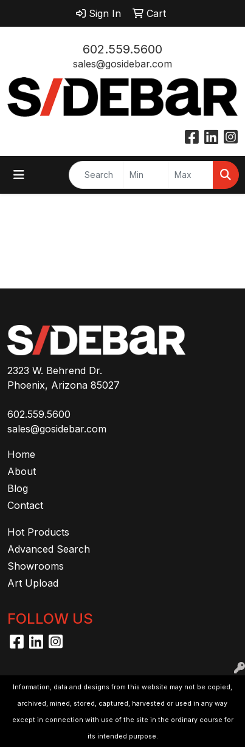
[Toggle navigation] (19, 174)
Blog (17, 488)
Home (21, 454)
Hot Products (38, 532)
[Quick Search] (96, 175)
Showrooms (35, 566)
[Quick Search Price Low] (145, 175)
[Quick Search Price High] (190, 175)
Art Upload (32, 583)
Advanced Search (48, 549)
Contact (25, 505)
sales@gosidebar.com (122, 64)
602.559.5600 (122, 49)
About (21, 471)
